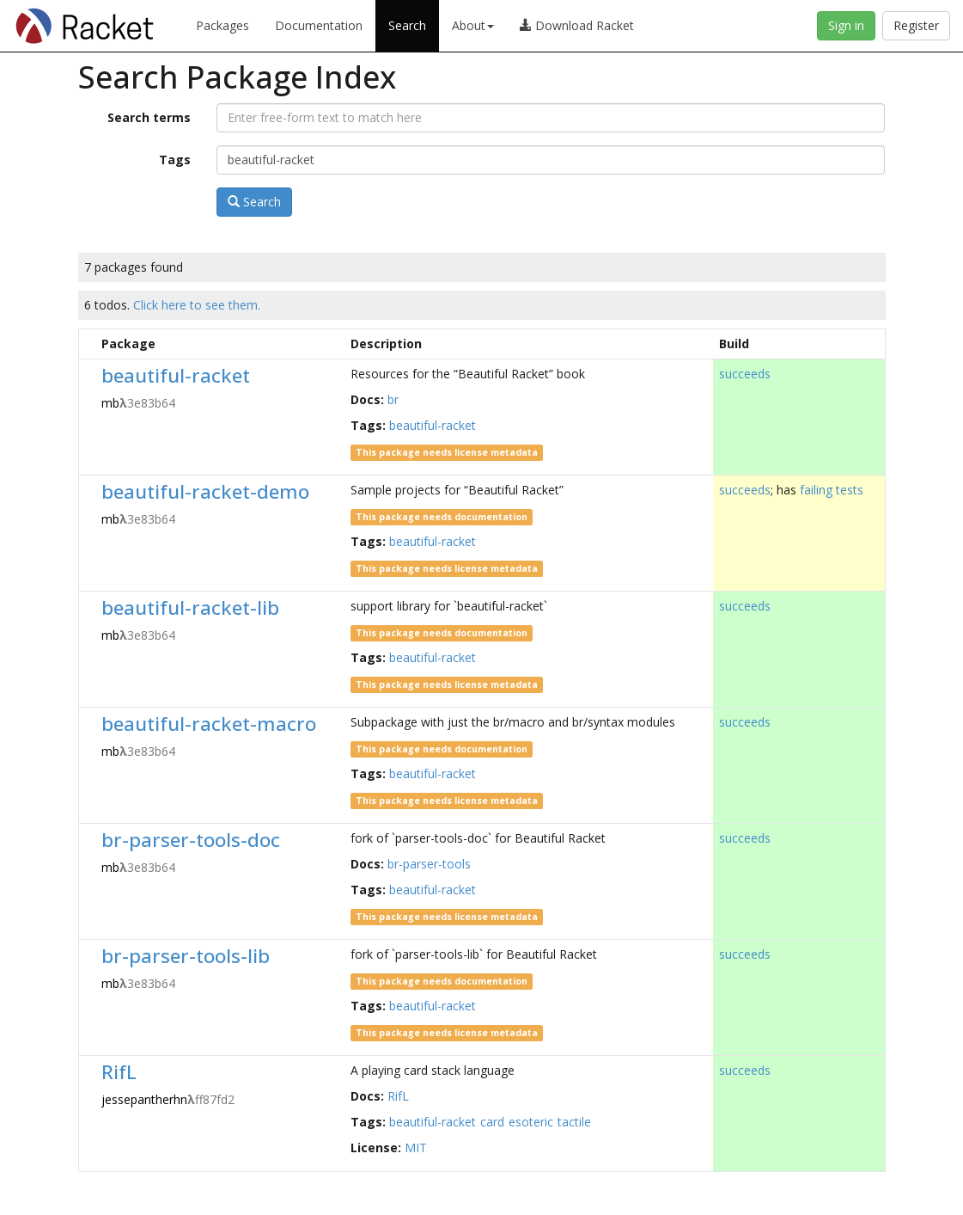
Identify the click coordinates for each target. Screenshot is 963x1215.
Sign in (846, 25)
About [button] (473, 25)
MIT (416, 1147)
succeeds (745, 373)
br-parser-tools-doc (190, 839)
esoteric (531, 1122)
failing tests (831, 490)
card (492, 1122)
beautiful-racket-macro (208, 723)
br (393, 399)
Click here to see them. (196, 305)
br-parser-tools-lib (185, 955)
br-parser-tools (429, 864)
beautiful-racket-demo (205, 491)
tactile (574, 1122)
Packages (222, 25)
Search (407, 25)
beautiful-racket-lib (190, 607)
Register (916, 25)
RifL (119, 1072)
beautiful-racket (175, 375)
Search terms (149, 117)
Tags (175, 159)
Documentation (319, 25)
